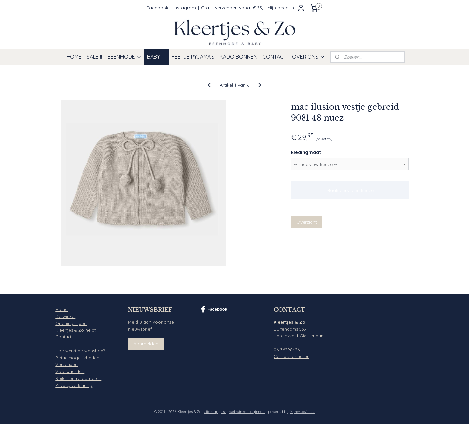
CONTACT (274, 56)
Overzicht (306, 222)
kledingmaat (306, 152)
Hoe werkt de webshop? (80, 350)
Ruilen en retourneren (78, 378)
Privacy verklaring (73, 385)
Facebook (157, 8)
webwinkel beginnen (247, 411)
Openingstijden (71, 323)
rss (223, 411)
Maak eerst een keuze (349, 190)
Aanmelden (145, 344)
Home (61, 309)
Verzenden (66, 364)
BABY (156, 56)
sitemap (211, 411)
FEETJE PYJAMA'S (193, 56)
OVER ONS (308, 56)
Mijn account (286, 8)
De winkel (65, 316)
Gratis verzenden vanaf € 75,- (233, 8)
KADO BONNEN (238, 56)
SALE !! (94, 56)
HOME (74, 56)
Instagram (184, 8)
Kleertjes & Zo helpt (75, 330)
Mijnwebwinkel (302, 411)
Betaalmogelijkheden (77, 357)
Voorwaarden (69, 371)
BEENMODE (124, 56)
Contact (63, 336)
